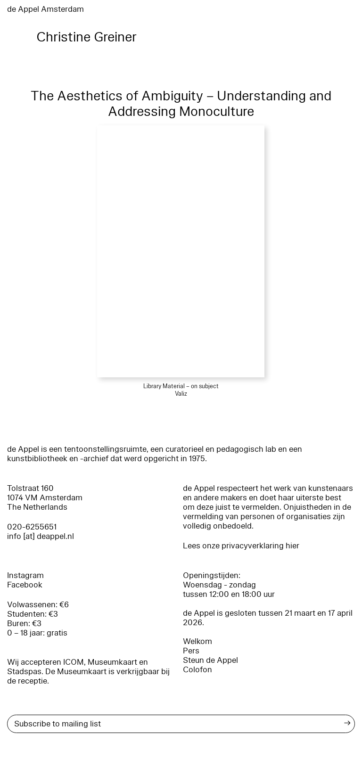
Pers (191, 650)
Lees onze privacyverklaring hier (241, 545)
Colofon (197, 669)
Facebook (24, 584)
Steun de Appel (210, 660)
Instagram (25, 575)
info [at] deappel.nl (40, 536)
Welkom (197, 641)
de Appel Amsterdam (45, 9)
